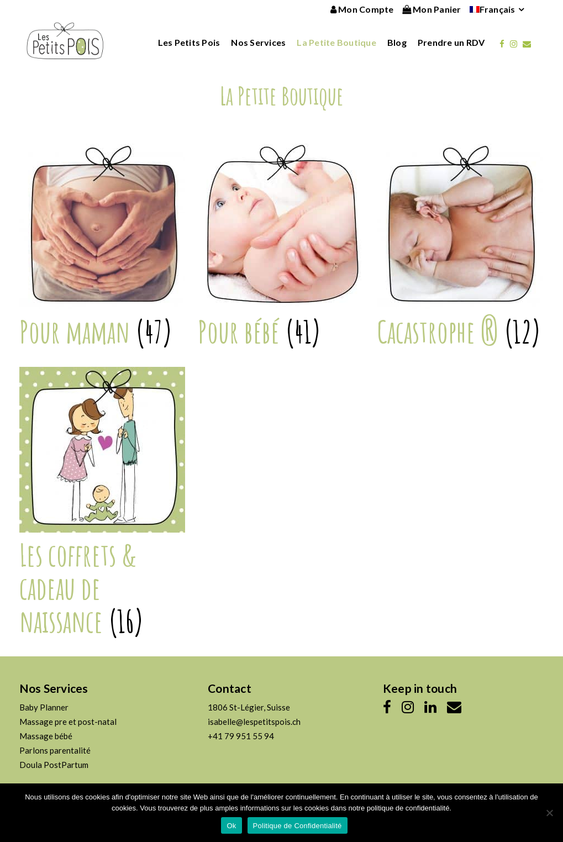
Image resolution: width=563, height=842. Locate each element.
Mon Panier (431, 9)
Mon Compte (362, 9)
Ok (231, 826)
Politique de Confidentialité (297, 826)
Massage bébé (45, 736)
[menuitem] (492, 9)
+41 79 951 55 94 (241, 736)
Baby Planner (44, 707)
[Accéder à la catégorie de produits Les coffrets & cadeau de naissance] (102, 541)
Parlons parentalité (55, 750)
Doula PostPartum (53, 765)
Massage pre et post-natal (68, 722)
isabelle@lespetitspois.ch (254, 722)
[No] (549, 812)
